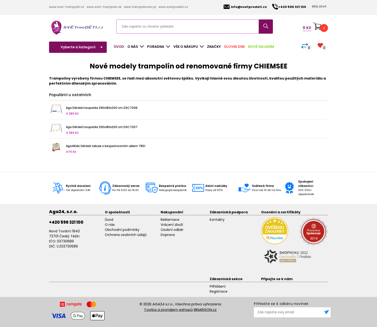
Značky (214, 46)
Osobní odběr (172, 229)
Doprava (168, 234)
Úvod (119, 46)
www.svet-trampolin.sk (104, 7)
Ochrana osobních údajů (126, 234)
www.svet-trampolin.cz (66, 7)
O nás (110, 224)
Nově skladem (261, 46)
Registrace (218, 291)
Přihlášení (218, 286)
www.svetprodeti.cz (173, 7)
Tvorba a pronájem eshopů (168, 309)
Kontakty (217, 219)
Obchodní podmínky (122, 229)
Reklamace (170, 219)
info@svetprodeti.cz (245, 7)
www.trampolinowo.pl (140, 7)
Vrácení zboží (172, 224)
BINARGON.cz (205, 309)
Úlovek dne (234, 46)
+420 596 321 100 (66, 222)
